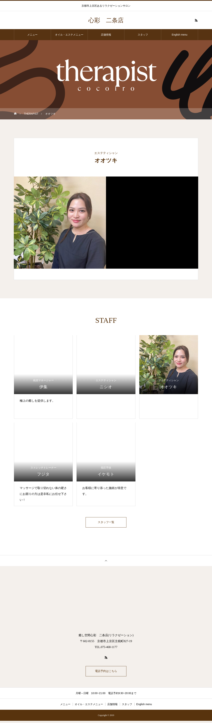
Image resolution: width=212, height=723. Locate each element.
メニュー (32, 34)
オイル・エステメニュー (69, 34)
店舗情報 (106, 34)
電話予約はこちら (106, 672)
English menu (179, 34)
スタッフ (143, 34)
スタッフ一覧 (106, 522)
